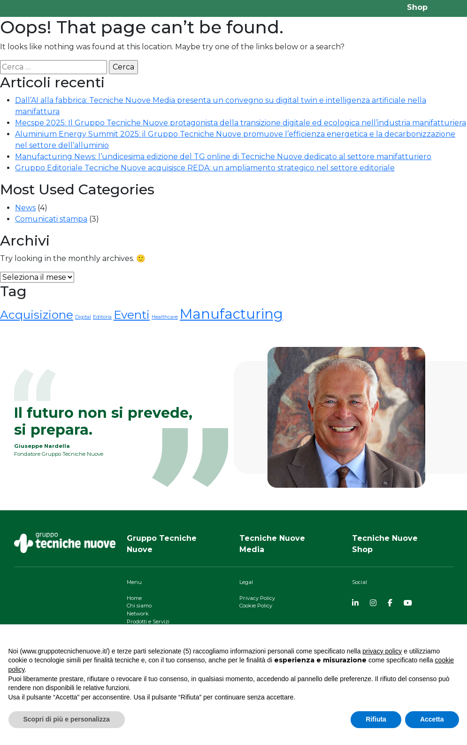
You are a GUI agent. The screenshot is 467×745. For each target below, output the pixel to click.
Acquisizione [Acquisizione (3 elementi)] (36, 314)
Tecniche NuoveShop (385, 544)
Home (134, 598)
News (25, 207)
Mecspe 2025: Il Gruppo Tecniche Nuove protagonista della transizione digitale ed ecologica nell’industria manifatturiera (240, 122)
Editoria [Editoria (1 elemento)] (102, 317)
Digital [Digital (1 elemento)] (83, 317)
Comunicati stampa (51, 219)
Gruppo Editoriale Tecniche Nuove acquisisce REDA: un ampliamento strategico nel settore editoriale (205, 167)
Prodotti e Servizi (148, 621)
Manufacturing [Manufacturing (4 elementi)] (231, 314)
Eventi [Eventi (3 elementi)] (132, 314)
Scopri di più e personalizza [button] (66, 719)
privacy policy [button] (382, 651)
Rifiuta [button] (376, 719)
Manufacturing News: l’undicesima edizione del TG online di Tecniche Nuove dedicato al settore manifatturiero (223, 156)
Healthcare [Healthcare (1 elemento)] (165, 317)
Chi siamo (139, 605)
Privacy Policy (257, 598)
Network (138, 613)
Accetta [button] (432, 719)
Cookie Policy (255, 605)
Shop (417, 7)
